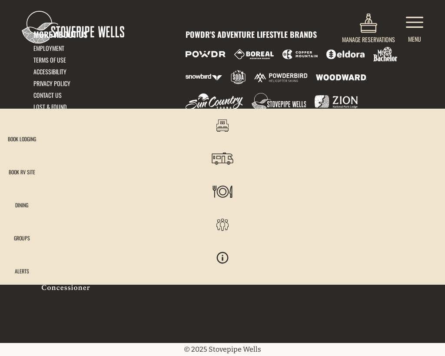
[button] (423, 132)
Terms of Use (49, 59)
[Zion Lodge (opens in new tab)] (336, 101)
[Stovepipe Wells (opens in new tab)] (279, 101)
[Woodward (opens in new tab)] (341, 77)
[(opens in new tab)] (368, 27)
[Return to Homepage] (73, 27)
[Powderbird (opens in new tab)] (280, 77)
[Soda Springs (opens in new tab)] (238, 77)
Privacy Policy (51, 83)
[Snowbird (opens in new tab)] (204, 77)
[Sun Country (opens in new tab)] (214, 101)
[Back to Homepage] (98, 257)
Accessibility (49, 71)
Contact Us (47, 95)
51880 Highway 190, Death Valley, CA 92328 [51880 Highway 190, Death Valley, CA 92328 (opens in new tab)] (91, 169)
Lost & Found (49, 106)
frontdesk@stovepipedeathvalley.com (86, 158)
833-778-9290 (51, 180)
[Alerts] (423, 276)
